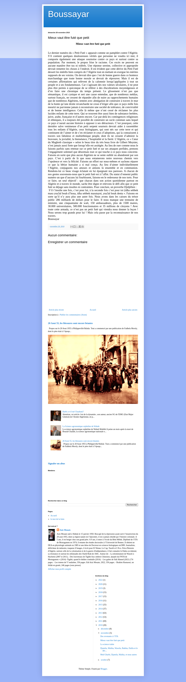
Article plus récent (56, 310)
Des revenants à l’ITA (109, 636)
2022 (100, 580)
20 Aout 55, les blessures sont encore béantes (70, 323)
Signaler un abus (56, 463)
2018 (100, 592)
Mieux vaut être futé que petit (112, 640)
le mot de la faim (57, 519)
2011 (100, 621)
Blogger (104, 669)
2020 (100, 584)
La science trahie (107, 644)
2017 (100, 596)
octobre (104, 660)
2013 (100, 613)
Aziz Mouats (65, 530)
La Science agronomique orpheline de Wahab (80, 426)
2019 (100, 588)
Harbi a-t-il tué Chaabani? (73, 412)
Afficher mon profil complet (59, 569)
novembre (105, 633)
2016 (100, 601)
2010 (100, 625)
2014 (100, 609)
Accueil (93, 310)
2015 (100, 605)
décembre (105, 629)
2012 (100, 617)
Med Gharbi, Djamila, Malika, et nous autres (118, 655)
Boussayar (68, 14)
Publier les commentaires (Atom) (73, 315)
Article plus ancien (129, 310)
